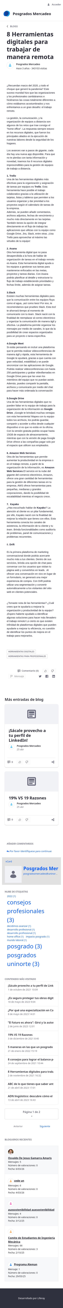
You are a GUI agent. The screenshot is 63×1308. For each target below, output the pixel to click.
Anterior (18, 1126)
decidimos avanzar (19, 926)
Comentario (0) (28, 670)
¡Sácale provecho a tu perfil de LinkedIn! (27, 735)
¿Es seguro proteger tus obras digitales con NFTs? (30, 998)
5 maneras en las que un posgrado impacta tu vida (30, 1047)
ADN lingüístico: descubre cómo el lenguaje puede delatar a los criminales (30, 1096)
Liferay (41, 1298)
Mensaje (17, 676)
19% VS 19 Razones (27, 798)
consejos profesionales (25, 911)
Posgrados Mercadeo (28, 64)
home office (15, 936)
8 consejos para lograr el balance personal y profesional (30, 1059)
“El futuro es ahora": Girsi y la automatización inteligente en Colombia (30, 1022)
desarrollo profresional (21, 933)
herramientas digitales (21, 651)
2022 (11, 896)
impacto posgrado (37, 936)
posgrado (24, 946)
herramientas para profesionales (27, 656)
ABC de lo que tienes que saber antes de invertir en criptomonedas (30, 1084)
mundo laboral (17, 940)
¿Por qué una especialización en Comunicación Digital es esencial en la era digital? (30, 1010)
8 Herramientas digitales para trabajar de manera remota (30, 1072)
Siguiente (45, 1126)
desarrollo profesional (21, 929)
